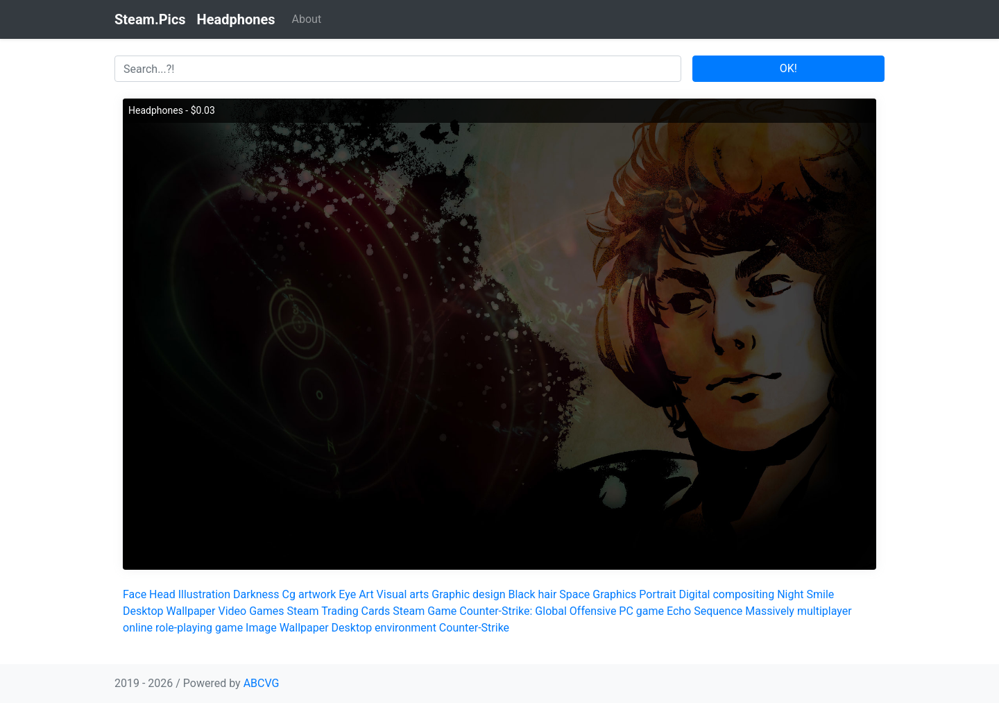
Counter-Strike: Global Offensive (537, 611)
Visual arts (403, 594)
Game (441, 611)
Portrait (657, 594)
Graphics (614, 594)
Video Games (251, 611)
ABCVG (262, 683)
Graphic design (468, 594)
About (307, 19)
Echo (679, 611)
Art (366, 594)
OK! (788, 68)
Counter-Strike (474, 627)
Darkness (256, 594)
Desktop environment (384, 627)
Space (574, 594)
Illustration (204, 594)
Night (790, 594)
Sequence (718, 611)
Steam (409, 611)
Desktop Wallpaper (169, 611)
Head (162, 594)
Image (261, 627)
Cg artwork (309, 594)
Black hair (532, 594)
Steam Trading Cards (339, 611)
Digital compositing (726, 594)
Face (134, 594)
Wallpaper (304, 627)
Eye (347, 594)
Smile (820, 594)
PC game (641, 611)
